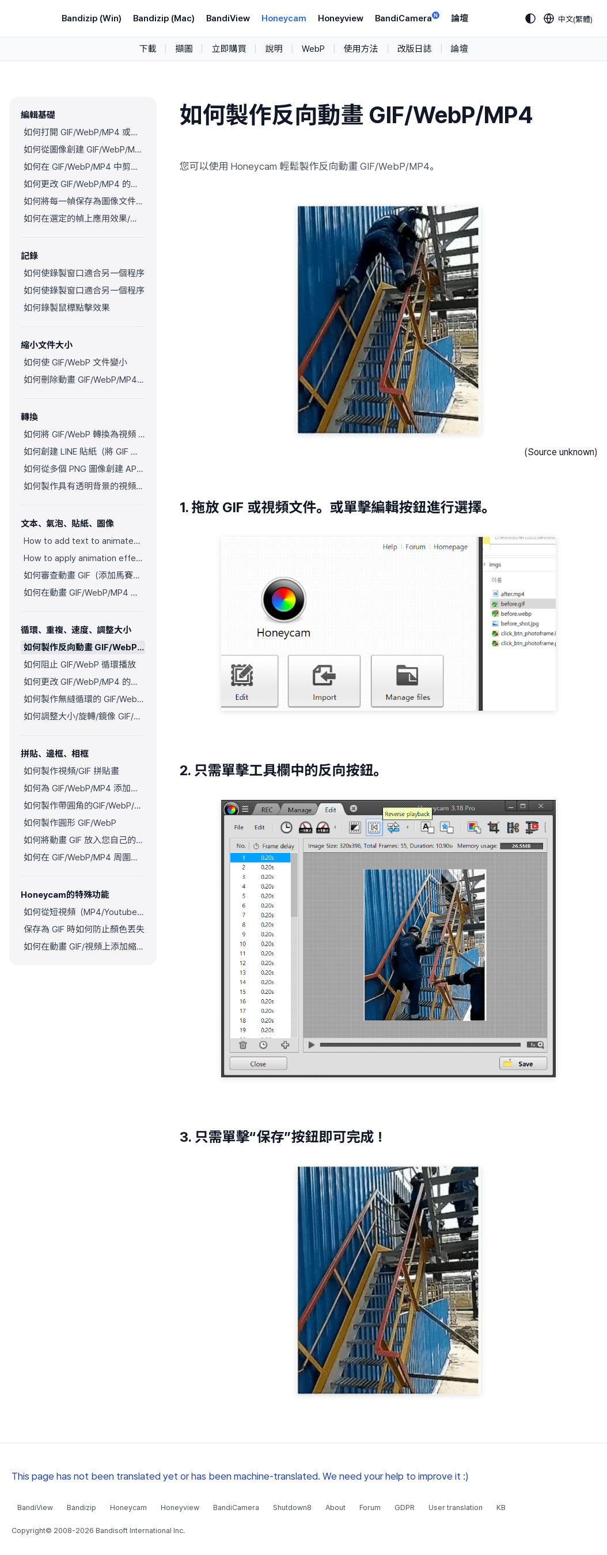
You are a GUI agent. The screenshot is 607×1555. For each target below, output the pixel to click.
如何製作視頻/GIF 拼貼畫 (71, 771)
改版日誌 (414, 49)
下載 (147, 49)
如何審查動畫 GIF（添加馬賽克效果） (84, 575)
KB (501, 1507)
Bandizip (81, 1507)
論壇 (459, 18)
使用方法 (361, 49)
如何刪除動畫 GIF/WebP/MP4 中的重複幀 (84, 380)
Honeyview (340, 18)
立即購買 (228, 49)
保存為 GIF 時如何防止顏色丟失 (84, 929)
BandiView (228, 18)
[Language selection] (568, 18)
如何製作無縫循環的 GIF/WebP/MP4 (84, 699)
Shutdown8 (292, 1507)
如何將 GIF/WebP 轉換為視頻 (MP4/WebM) (84, 434)
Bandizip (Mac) (164, 18)
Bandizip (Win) (92, 18)
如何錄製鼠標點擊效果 (67, 308)
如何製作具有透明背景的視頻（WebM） (84, 486)
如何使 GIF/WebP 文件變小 (75, 362)
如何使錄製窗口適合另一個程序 (84, 273)
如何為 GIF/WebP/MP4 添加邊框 (84, 788)
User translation (455, 1507)
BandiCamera (407, 18)
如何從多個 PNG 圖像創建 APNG (84, 469)
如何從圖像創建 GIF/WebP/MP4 (84, 149)
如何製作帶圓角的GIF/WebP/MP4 (84, 806)
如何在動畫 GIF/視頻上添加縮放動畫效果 (84, 947)
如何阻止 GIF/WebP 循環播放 (80, 665)
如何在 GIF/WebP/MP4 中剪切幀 (84, 167)
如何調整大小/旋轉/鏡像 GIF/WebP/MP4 (84, 716)
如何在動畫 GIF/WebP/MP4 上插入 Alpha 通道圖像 (84, 593)
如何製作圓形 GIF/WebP (70, 823)
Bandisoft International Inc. (140, 1530)
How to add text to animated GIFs (84, 541)
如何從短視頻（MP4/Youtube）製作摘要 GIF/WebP (84, 912)
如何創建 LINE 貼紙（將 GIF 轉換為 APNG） (84, 452)
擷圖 (183, 49)
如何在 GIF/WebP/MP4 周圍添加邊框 (84, 857)
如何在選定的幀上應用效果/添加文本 (84, 219)
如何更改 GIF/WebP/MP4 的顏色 (84, 184)
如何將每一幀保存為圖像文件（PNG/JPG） (84, 201)
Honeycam (283, 18)
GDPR (404, 1507)
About (335, 1507)
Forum (370, 1507)
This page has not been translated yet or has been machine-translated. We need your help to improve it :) (240, 1476)
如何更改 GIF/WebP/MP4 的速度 (84, 682)
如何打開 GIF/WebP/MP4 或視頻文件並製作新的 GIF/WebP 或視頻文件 (84, 132)
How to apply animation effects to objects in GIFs (84, 558)
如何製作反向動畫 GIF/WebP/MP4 (84, 647)
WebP (313, 49)
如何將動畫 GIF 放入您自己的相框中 (84, 840)
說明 (273, 49)
